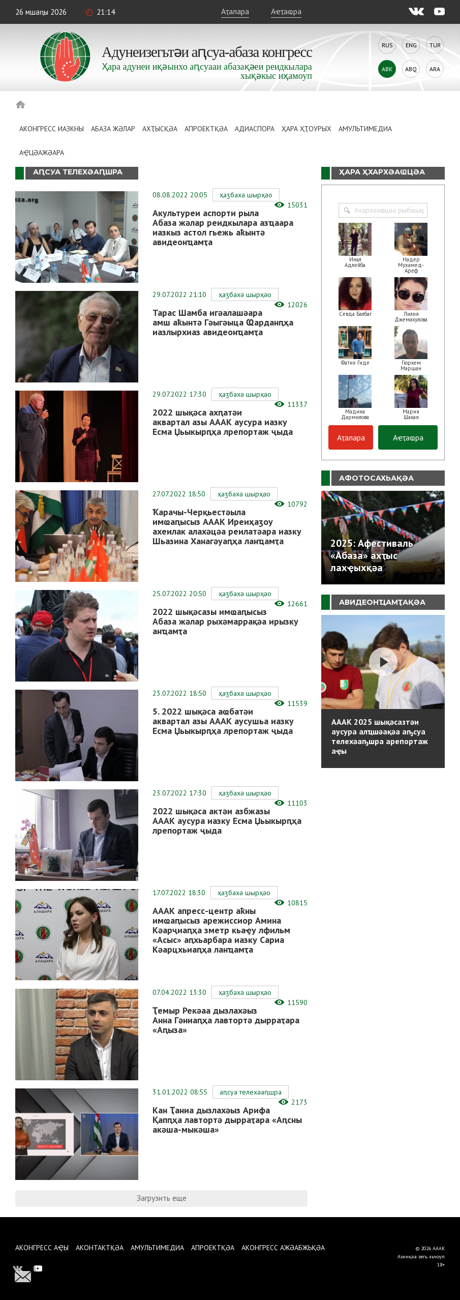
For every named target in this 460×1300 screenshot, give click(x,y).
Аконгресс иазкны (51, 128)
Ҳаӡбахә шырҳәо (246, 194)
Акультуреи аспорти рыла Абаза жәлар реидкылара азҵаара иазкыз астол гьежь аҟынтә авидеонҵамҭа (222, 227)
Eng (411, 45)
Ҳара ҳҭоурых (306, 128)
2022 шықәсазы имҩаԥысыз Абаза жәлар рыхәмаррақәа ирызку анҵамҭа (225, 621)
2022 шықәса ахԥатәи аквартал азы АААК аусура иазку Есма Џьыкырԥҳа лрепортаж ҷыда (222, 421)
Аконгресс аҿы (42, 1247)
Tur (435, 45)
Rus (387, 45)
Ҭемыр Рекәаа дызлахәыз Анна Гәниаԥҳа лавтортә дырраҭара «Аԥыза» (225, 1020)
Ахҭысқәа (159, 128)
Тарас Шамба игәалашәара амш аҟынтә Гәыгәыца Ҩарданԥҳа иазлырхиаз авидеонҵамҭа (222, 322)
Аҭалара (235, 11)
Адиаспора (254, 128)
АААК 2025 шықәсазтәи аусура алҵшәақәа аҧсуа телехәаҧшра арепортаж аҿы (379, 736)
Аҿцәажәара (41, 152)
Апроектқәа (206, 128)
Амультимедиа (365, 128)
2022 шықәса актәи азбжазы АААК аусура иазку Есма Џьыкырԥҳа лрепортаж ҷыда (226, 820)
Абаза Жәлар (113, 128)
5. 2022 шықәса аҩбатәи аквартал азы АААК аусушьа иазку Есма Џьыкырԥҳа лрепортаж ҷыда (223, 720)
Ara (435, 69)
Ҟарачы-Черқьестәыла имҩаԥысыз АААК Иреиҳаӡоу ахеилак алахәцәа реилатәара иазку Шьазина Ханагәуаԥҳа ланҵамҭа (226, 526)
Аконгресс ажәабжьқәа (283, 1247)
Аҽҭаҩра (286, 11)
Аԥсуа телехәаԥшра (251, 1092)
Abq (411, 69)
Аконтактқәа (100, 1247)
